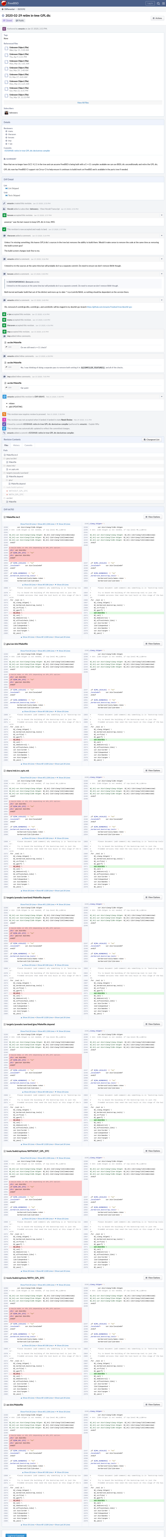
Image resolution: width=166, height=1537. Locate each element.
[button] (163, 3)
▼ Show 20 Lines (63, 523)
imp (9, 140)
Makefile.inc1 (12, 454)
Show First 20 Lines (28, 523)
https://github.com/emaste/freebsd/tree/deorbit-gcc (109, 307)
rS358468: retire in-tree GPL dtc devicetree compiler (27, 150)
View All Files (83, 102)
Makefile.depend (16, 476)
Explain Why (94, 423)
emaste (21, 28)
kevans (11, 137)
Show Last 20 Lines (62, 636)
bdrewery (13, 112)
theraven (12, 134)
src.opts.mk (14, 469)
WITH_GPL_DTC (16, 494)
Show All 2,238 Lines (46, 523)
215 (8, 347)
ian (10, 143)
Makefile (12, 461)
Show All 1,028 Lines (44, 636)
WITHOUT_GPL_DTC (18, 490)
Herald (10, 209)
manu (10, 131)
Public (21, 20)
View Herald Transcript (50, 209)
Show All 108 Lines (45, 584)
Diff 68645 (40, 396)
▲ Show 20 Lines (29, 584)
